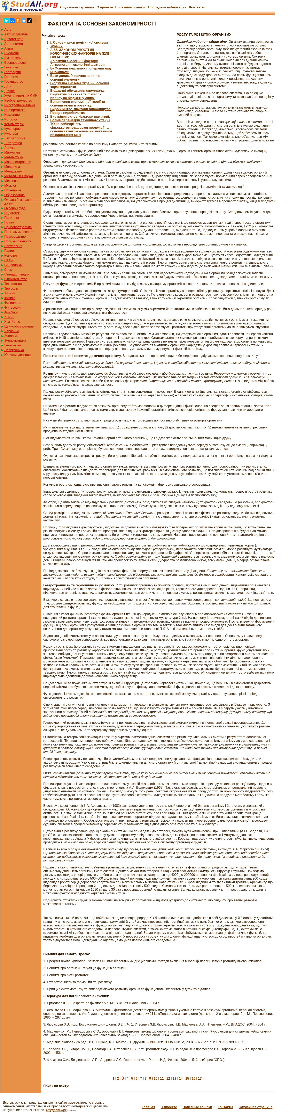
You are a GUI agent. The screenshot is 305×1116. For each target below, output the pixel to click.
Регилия (10, 255)
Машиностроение (17, 162)
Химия (9, 317)
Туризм (9, 293)
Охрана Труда (15, 208)
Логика (9, 147)
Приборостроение (18, 227)
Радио (9, 250)
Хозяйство (12, 321)
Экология (11, 336)
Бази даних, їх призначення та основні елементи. (75, 77)
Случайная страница (77, 7)
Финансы (11, 312)
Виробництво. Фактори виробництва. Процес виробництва (80, 111)
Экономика (12, 345)
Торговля (11, 288)
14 (181, 1078)
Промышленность (18, 241)
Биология (11, 53)
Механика (11, 181)
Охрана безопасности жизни (20, 201)
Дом (7, 86)
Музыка (10, 185)
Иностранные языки (19, 105)
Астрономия (13, 43)
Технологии (13, 284)
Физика (9, 298)
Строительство (15, 279)
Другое (9, 91)
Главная (148, 1107)
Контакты (197, 7)
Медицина (12, 166)
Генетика (11, 67)
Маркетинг (12, 152)
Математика (13, 157)
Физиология (13, 302)
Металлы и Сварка (18, 176)
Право (9, 222)
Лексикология (14, 138)
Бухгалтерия (13, 58)
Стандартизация (16, 274)
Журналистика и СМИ (21, 95)
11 (162, 1078)
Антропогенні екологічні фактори (77, 64)
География (12, 72)
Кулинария (12, 129)
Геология (11, 77)
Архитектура (13, 39)
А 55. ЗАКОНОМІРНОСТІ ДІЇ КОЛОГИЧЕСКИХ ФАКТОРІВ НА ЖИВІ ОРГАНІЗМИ (80, 53)
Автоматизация (16, 34)
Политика (11, 217)
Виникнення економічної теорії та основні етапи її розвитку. (77, 103)
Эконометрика (15, 340)
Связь (8, 260)
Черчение (11, 331)
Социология (13, 265)
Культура (11, 133)
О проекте (104, 7)
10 (155, 1078)
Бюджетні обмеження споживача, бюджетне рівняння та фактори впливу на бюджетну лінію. (77, 94)
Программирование (19, 232)
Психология (13, 246)
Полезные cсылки (130, 7)
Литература (13, 143)
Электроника (14, 350)
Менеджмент (14, 171)
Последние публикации (167, 7)
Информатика (14, 110)
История (10, 119)
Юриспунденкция (17, 355)
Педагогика (13, 213)
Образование (14, 195)
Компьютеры (14, 124)
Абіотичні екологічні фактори (74, 61)
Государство (13, 81)
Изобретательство (18, 100)
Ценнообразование (19, 326)
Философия (13, 307)
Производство (15, 236)
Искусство (12, 114)
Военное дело (15, 62)
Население (12, 190)
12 (168, 1078)
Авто (7, 29)
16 (193, 1078)
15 (187, 1078)
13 (174, 1078)
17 (200, 1078)
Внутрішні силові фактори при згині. (80, 116)
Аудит (8, 48)
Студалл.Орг (56, 1110)
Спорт (9, 269)
